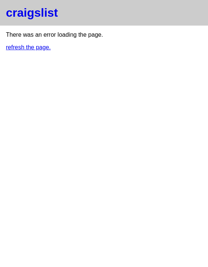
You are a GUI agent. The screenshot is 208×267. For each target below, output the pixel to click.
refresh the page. (28, 47)
